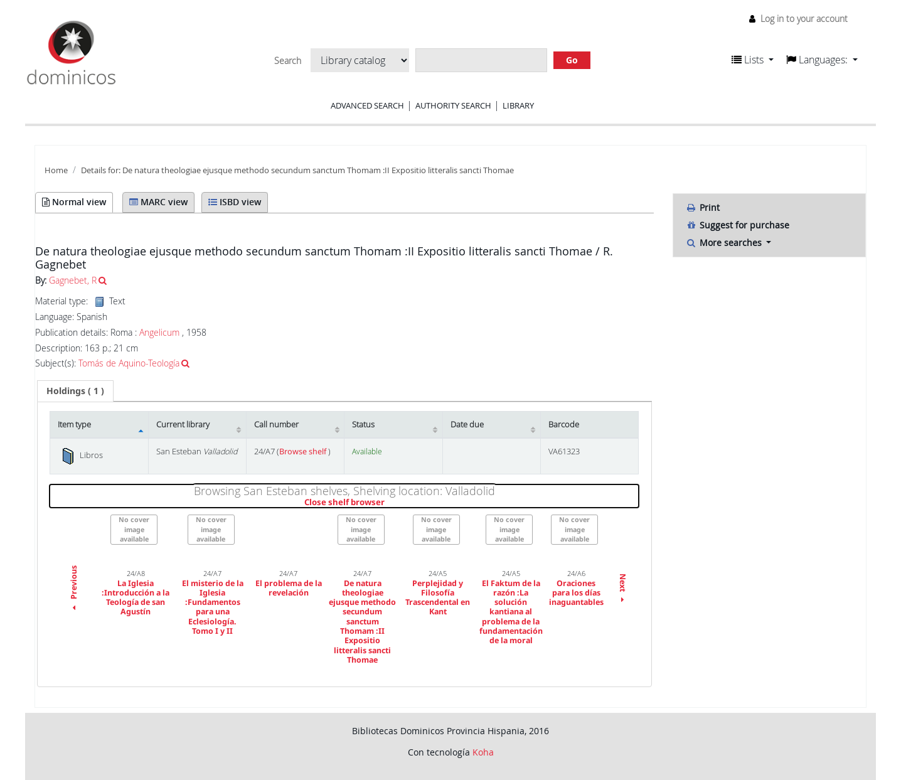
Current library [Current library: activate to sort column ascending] (183, 424)
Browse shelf (303, 451)
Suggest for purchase (737, 225)
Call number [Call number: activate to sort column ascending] (276, 424)
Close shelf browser (387, 503)
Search (287, 61)
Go (572, 60)
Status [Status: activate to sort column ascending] (363, 424)
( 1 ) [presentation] (75, 391)
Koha (483, 752)
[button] (753, 59)
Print (703, 207)
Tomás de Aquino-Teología (128, 363)
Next (622, 590)
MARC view (158, 202)
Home (56, 170)
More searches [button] (725, 242)
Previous (73, 589)
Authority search (453, 105)
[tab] (75, 391)
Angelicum (159, 332)
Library (518, 105)
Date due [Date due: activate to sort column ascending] (467, 424)
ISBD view (234, 202)
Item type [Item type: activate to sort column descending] (74, 424)
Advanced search (367, 105)
